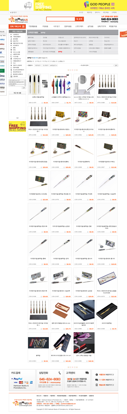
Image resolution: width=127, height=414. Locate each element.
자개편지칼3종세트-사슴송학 (61, 291)
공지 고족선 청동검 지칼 (83, 355)
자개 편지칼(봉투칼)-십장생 (61, 226)
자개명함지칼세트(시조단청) (38, 194)
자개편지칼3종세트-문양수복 (38, 291)
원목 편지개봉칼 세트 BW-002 (61, 323)
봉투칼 (43, 32)
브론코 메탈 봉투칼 (38, 97)
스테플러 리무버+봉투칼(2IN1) (60, 97)
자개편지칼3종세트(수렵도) (60, 129)
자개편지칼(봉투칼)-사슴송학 (107, 194)
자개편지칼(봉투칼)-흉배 (38, 258)
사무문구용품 (33, 32)
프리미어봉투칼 (107, 323)
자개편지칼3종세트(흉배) (61, 161)
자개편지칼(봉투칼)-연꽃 (83, 226)
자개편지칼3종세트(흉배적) (106, 129)
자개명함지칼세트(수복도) (106, 161)
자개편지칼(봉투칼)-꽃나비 (83, 258)
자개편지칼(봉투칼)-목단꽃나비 (61, 194)
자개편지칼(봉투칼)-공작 (61, 258)
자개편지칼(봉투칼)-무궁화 (83, 194)
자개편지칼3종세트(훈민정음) (38, 161)
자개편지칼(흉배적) (84, 161)
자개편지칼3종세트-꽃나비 (106, 258)
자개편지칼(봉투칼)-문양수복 (38, 226)
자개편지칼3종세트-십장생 (84, 291)
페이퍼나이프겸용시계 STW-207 (61, 355)
